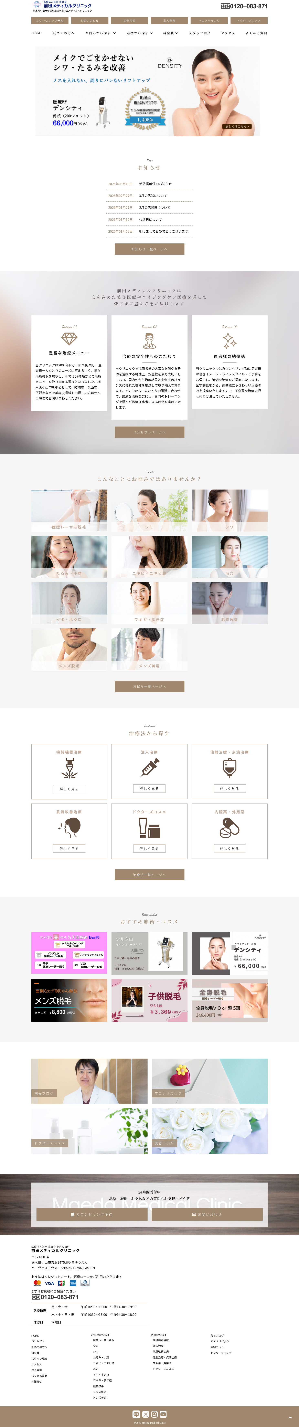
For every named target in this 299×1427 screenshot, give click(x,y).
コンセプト (38, 1341)
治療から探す (140, 33)
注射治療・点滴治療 (165, 1357)
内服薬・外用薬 (162, 1363)
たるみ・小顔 (101, 1357)
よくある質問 (257, 33)
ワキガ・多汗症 (102, 1380)
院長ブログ (217, 1335)
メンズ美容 (99, 1397)
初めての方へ (64, 33)
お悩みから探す (101, 33)
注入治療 (158, 1346)
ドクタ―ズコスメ (163, 1369)
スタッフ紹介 (200, 33)
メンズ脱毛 (99, 1392)
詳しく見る (69, 788)
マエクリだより (220, 1341)
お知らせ (36, 1381)
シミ (95, 1346)
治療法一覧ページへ (149, 874)
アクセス (228, 33)
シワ (95, 1351)
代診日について (135, 219)
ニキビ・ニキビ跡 (103, 1363)
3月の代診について (137, 195)
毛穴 (95, 1369)
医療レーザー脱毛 (103, 1340)
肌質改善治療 (161, 1351)
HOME (37, 33)
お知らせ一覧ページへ (149, 248)
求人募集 (36, 1370)
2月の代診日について (139, 207)
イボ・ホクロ (101, 1374)
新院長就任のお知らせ (140, 183)
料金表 (171, 33)
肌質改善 (98, 1386)
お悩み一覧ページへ (149, 686)
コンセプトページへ (149, 432)
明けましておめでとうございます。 (149, 231)
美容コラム (217, 1347)
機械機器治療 (161, 1340)
